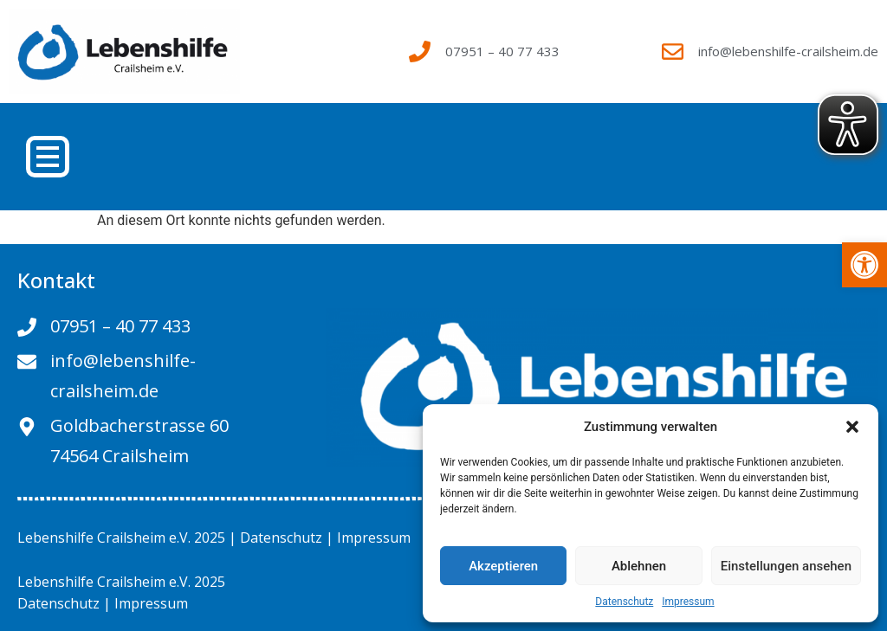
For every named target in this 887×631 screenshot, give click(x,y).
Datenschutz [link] (624, 602)
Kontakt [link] (56, 280)
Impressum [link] (688, 602)
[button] (852, 426)
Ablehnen (639, 566)
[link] (864, 264)
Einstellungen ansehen (786, 566)
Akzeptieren (503, 566)
